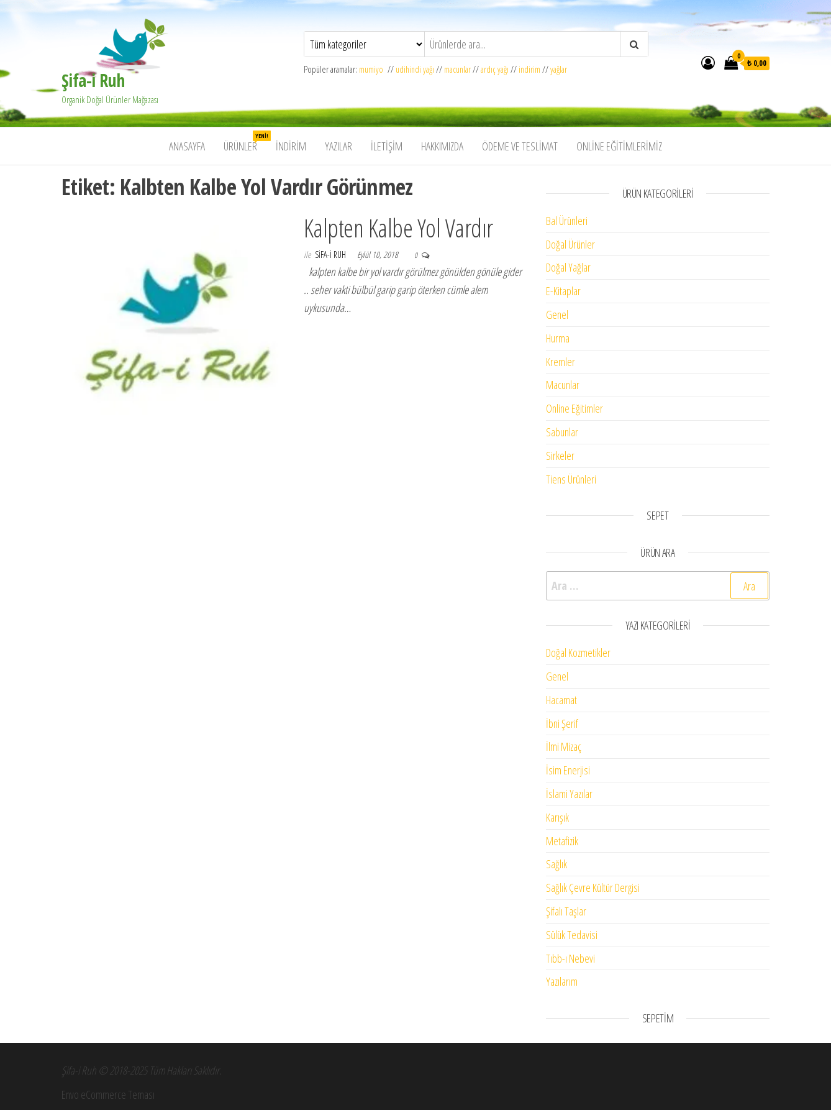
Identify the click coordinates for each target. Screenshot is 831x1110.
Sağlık (556, 863)
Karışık (557, 817)
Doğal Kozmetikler (578, 652)
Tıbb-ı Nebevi (570, 958)
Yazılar (338, 146)
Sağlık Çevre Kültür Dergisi (593, 887)
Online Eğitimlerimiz (619, 146)
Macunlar (562, 384)
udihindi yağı (415, 69)
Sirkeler (560, 455)
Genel (557, 314)
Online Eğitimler (574, 408)
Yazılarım (562, 981)
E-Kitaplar (563, 290)
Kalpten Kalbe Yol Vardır (398, 228)
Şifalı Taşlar (566, 911)
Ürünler (245, 142)
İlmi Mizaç (563, 746)
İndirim (291, 146)
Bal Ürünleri (567, 220)
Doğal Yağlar (568, 267)
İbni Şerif (562, 723)
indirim (529, 69)
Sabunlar (562, 431)
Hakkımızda (442, 146)
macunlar (457, 69)
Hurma (558, 338)
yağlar (558, 69)
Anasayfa (187, 146)
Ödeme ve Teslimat (520, 146)
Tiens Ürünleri (571, 479)
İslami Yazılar (569, 793)
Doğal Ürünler (570, 244)
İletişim (386, 146)
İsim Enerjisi (568, 770)
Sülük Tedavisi (571, 934)
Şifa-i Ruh (92, 80)
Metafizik (562, 840)
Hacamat (561, 699)
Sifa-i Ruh (331, 254)
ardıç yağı (495, 69)
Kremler (560, 361)
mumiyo (373, 69)
